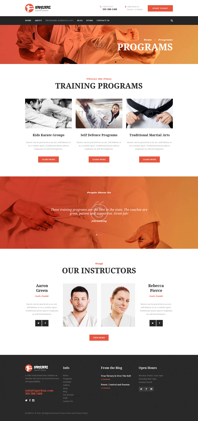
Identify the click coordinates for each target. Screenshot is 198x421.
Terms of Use (65, 413)
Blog (65, 391)
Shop (65, 388)
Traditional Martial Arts (149, 135)
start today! (160, 8)
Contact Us (68, 401)
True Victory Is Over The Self (116, 376)
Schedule (67, 382)
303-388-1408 (110, 9)
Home (148, 39)
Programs (67, 378)
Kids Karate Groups (48, 135)
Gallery (66, 385)
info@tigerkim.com (39, 390)
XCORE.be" (29, 413)
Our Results (68, 395)
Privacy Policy (81, 413)
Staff (65, 398)
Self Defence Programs (99, 135)
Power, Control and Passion (115, 384)
